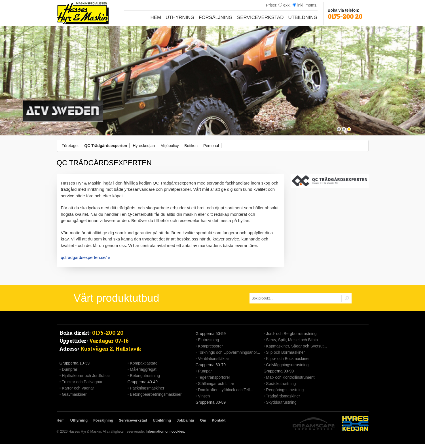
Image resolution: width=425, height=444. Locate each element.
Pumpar (205, 371)
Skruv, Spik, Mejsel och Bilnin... (293, 340)
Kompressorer (210, 346)
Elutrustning (208, 340)
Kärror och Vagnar (78, 388)
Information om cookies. (165, 431)
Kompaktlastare (143, 363)
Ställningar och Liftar (216, 383)
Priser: (272, 5)
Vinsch (204, 396)
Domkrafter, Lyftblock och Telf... (225, 390)
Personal (211, 145)
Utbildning (303, 17)
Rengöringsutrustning (285, 390)
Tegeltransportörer (214, 377)
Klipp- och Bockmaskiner (288, 358)
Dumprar (69, 369)
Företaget (70, 145)
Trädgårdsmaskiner (283, 396)
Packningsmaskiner (147, 388)
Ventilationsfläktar (213, 358)
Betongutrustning (145, 375)
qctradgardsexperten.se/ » (85, 257)
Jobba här (185, 420)
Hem (155, 17)
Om (203, 420)
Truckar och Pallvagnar (82, 382)
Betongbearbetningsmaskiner (155, 394)
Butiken (191, 145)
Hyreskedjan (144, 145)
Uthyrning (180, 17)
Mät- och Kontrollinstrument (290, 377)
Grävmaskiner (74, 394)
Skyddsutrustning (281, 402)
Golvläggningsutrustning (287, 365)
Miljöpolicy (169, 145)
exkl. (284, 5)
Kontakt (218, 420)
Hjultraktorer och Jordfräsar (86, 375)
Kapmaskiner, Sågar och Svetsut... (296, 346)
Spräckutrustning (281, 383)
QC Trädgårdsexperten (105, 145)
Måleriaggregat (143, 369)
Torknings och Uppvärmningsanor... (229, 352)
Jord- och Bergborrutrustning (291, 333)
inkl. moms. (305, 5)
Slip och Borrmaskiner (285, 352)
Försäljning (215, 17)
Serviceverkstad (260, 17)
